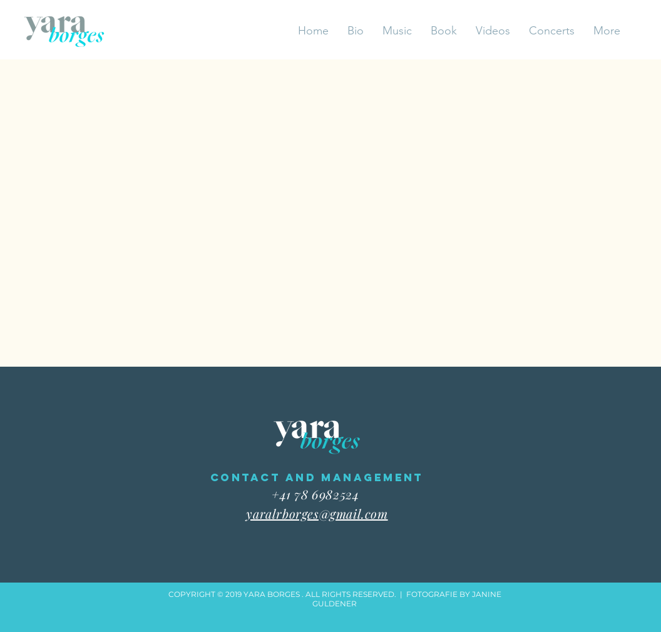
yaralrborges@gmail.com (316, 513)
